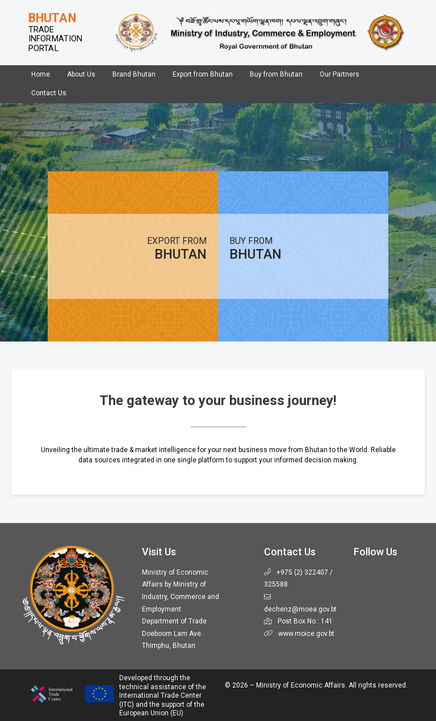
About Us (81, 74)
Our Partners (339, 74)
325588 (276, 584)
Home (40, 74)
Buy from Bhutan (276, 74)
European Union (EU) (151, 713)
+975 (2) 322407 (302, 572)
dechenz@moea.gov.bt (300, 609)
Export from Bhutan (203, 74)
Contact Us (48, 93)
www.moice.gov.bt (306, 634)
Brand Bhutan (134, 74)
